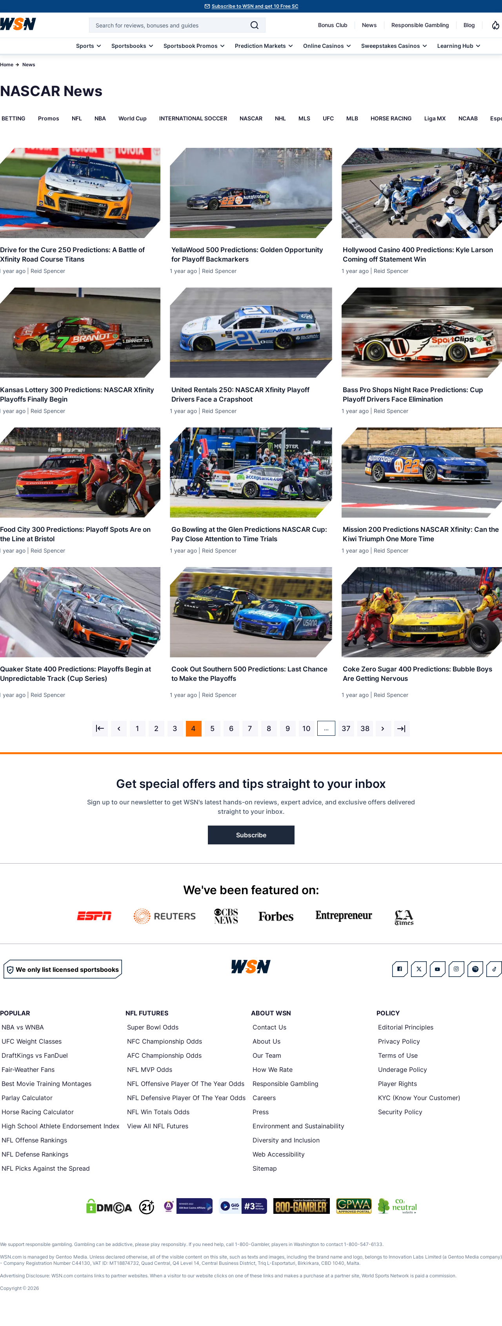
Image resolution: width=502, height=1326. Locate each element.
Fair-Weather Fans (28, 1078)
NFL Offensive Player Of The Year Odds (185, 1093)
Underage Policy (402, 1078)
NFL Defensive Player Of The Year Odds (186, 1107)
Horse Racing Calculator (38, 1121)
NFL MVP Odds (149, 1078)
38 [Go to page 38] (364, 737)
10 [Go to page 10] (306, 737)
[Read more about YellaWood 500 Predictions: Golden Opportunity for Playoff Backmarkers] (251, 253)
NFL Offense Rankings (34, 1149)
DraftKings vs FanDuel (35, 1064)
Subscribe (251, 844)
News (369, 25)
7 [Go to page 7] (250, 737)
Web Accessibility (279, 1163)
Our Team (267, 1064)
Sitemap (265, 1177)
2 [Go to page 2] (156, 737)
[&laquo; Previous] (100, 738)
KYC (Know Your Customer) (419, 1107)
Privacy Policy (399, 1050)
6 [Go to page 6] (231, 737)
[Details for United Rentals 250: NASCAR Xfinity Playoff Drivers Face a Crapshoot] (251, 335)
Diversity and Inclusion (286, 1149)
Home (6, 64)
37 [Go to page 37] (346, 737)
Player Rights (397, 1093)
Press (261, 1121)
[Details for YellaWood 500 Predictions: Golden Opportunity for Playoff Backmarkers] (251, 193)
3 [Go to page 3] (175, 737)
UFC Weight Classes (32, 1050)
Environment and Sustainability (298, 1135)
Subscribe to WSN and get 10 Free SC (255, 6)
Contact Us (269, 1036)
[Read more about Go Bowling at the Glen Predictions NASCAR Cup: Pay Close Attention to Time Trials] (251, 537)
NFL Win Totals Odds (158, 1121)
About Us (266, 1050)
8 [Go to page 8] (269, 737)
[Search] (254, 25)
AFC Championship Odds (164, 1064)
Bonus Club (332, 25)
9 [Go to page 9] (288, 737)
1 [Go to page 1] (137, 737)
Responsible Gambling (420, 25)
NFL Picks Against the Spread (46, 1177)
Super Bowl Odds (152, 1036)
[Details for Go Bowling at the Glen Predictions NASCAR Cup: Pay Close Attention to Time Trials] (251, 477)
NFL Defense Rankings (35, 1163)
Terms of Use (398, 1064)
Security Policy (400, 1121)
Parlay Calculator (27, 1107)
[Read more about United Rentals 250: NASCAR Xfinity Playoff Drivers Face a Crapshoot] (251, 395)
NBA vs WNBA (23, 1036)
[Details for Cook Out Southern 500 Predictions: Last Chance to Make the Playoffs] (251, 619)
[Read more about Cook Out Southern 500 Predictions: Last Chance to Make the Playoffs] (251, 679)
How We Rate (273, 1078)
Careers (264, 1107)
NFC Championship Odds (164, 1050)
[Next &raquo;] (383, 738)
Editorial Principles (405, 1036)
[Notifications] (495, 25)
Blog (469, 25)
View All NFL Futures (157, 1135)
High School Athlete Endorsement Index (61, 1135)
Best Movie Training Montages (46, 1093)
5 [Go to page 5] (212, 737)
